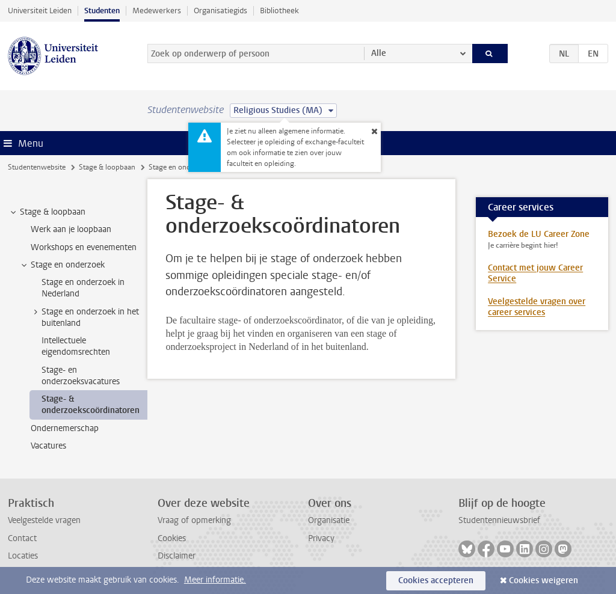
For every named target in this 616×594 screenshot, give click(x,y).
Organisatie (329, 520)
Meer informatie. (215, 580)
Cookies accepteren (435, 580)
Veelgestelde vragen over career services (536, 307)
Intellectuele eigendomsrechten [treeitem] (76, 346)
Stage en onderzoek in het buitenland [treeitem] (84, 317)
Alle (378, 53)
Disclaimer (177, 556)
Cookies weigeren (543, 580)
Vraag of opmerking (194, 520)
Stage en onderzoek (180, 167)
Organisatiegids (220, 10)
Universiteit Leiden (40, 10)
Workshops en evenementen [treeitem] (84, 247)
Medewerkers (156, 10)
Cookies (172, 538)
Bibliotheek (279, 10)
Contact (22, 538)
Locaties (23, 556)
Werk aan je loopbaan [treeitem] (71, 229)
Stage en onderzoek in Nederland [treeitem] (83, 288)
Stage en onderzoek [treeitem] (62, 265)
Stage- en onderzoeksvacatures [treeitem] (81, 375)
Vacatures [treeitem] (48, 446)
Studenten (102, 10)
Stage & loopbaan (107, 167)
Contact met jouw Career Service (535, 273)
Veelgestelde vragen (44, 520)
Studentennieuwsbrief (499, 520)
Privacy (321, 538)
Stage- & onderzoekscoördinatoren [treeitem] (91, 404)
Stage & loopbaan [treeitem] (46, 212)
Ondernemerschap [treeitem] (65, 428)
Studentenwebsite (37, 167)
